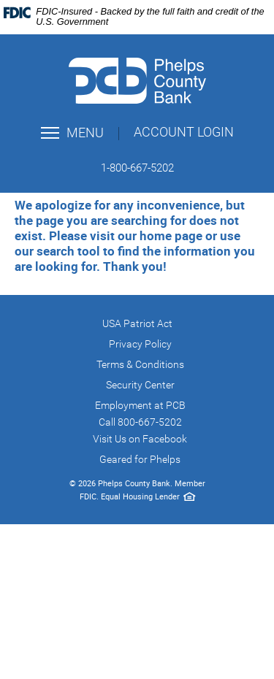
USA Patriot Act (137, 323)
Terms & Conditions (140, 364)
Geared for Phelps (139, 459)
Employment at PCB (140, 405)
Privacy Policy (140, 344)
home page (171, 235)
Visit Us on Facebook (140, 439)
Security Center (140, 385)
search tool (68, 250)
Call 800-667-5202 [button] (140, 422)
